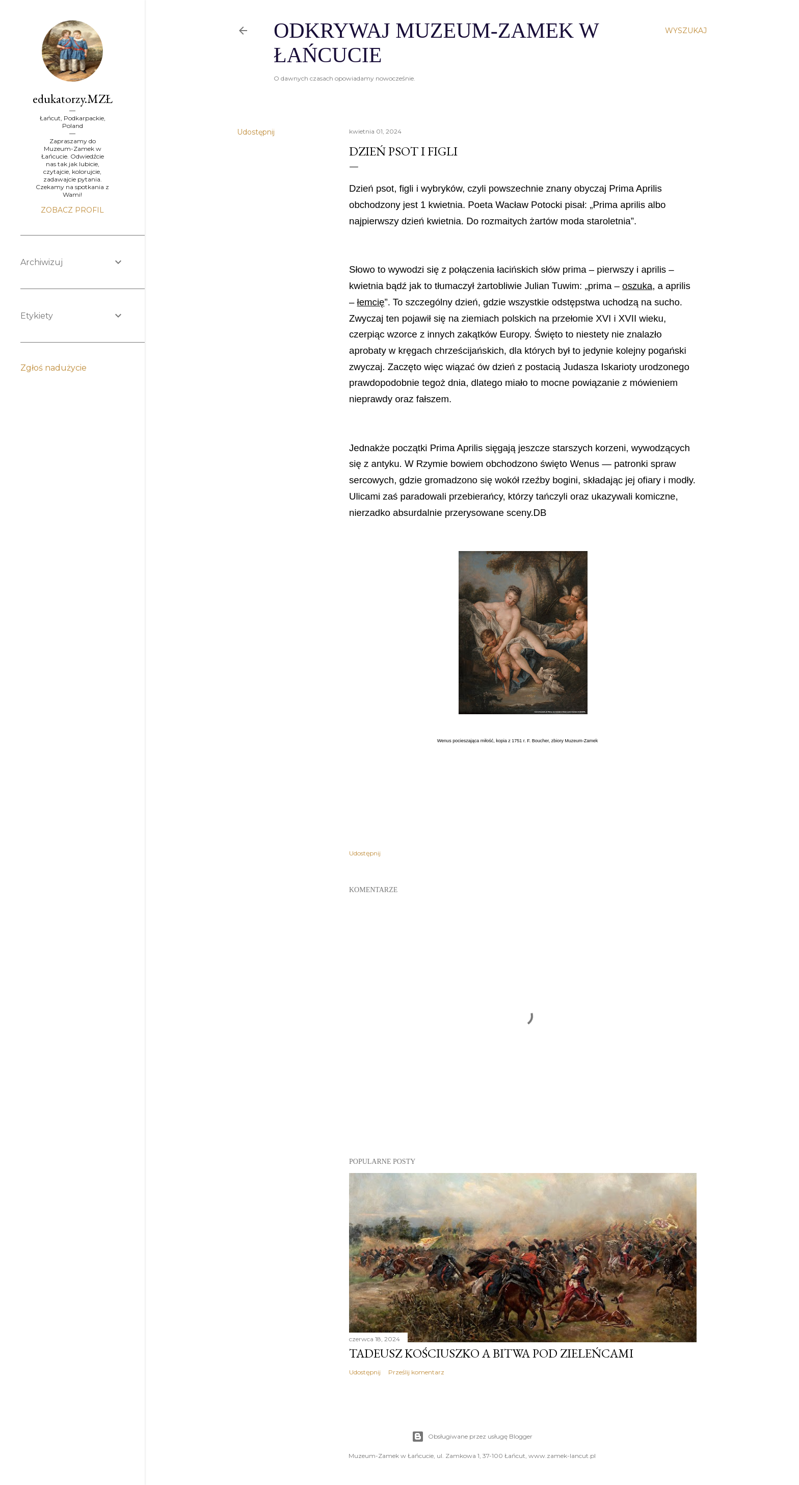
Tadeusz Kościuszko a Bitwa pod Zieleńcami (491, 1353)
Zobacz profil (72, 210)
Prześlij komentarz (416, 1372)
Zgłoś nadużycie (53, 368)
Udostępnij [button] (256, 132)
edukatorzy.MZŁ (73, 99)
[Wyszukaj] (686, 30)
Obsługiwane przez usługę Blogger (472, 1436)
